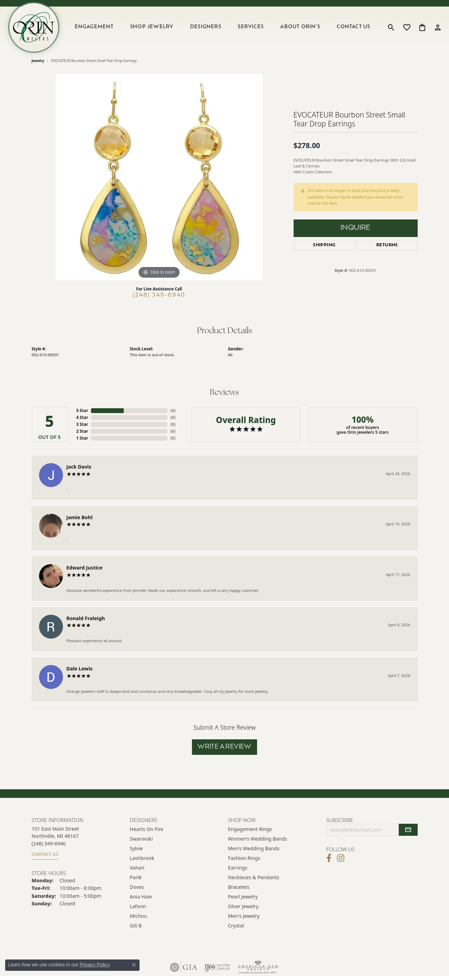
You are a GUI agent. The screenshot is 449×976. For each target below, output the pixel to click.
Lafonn (138, 906)
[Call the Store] (49, 843)
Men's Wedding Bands (254, 848)
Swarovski (141, 838)
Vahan (137, 867)
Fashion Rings (244, 858)
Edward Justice (85, 567)
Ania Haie (141, 896)
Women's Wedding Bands (257, 838)
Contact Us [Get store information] (45, 854)
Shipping (324, 245)
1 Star (82, 438)
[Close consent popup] (134, 965)
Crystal (236, 925)
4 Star (82, 417)
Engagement (94, 27)
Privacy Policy (94, 964)
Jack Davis (79, 466)
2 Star (82, 431)
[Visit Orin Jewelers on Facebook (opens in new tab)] (328, 858)
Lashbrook (142, 858)
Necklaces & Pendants (253, 877)
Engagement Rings (250, 829)
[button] (391, 27)
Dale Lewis (80, 668)
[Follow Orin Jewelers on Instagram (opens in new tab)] (340, 858)
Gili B (136, 925)
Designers (205, 27)
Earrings (237, 867)
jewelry (38, 60)
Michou (138, 916)
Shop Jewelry (151, 27)
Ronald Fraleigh (86, 618)
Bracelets (238, 887)
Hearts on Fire (146, 829)
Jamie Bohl (80, 517)
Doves (137, 887)
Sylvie (136, 848)
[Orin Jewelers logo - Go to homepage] (34, 27)
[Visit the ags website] (258, 967)
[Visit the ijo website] (217, 967)
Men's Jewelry (244, 916)
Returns (387, 245)
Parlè (136, 877)
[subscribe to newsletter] (408, 830)
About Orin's (300, 27)
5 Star (82, 410)
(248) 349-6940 (159, 295)
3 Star (82, 424)
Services (251, 27)
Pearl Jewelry (243, 896)
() (172, 410)
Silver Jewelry (243, 906)
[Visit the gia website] (183, 967)
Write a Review (224, 747)
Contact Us (353, 27)
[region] (159, 177)
